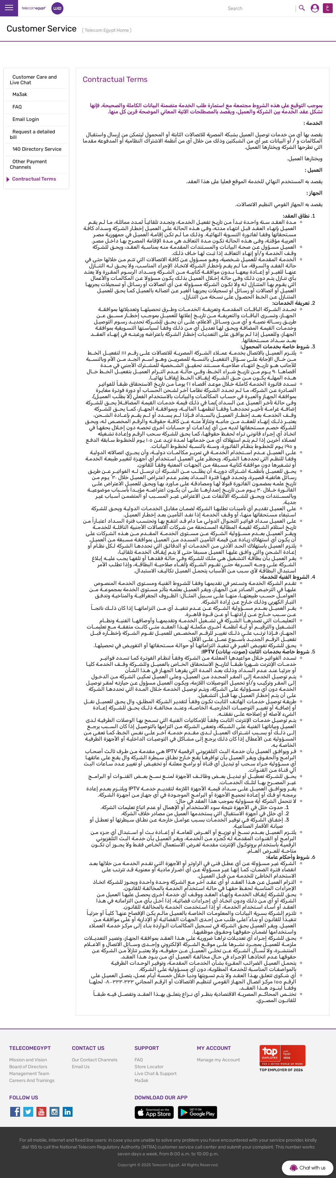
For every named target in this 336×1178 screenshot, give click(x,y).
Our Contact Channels (94, 1060)
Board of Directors (28, 1067)
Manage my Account (218, 1060)
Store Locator (149, 1067)
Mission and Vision (28, 1060)
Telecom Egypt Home (107, 30)
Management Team (29, 1073)
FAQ (139, 1060)
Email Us (81, 1067)
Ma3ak (141, 1080)
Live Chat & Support (156, 1073)
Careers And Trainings (31, 1080)
